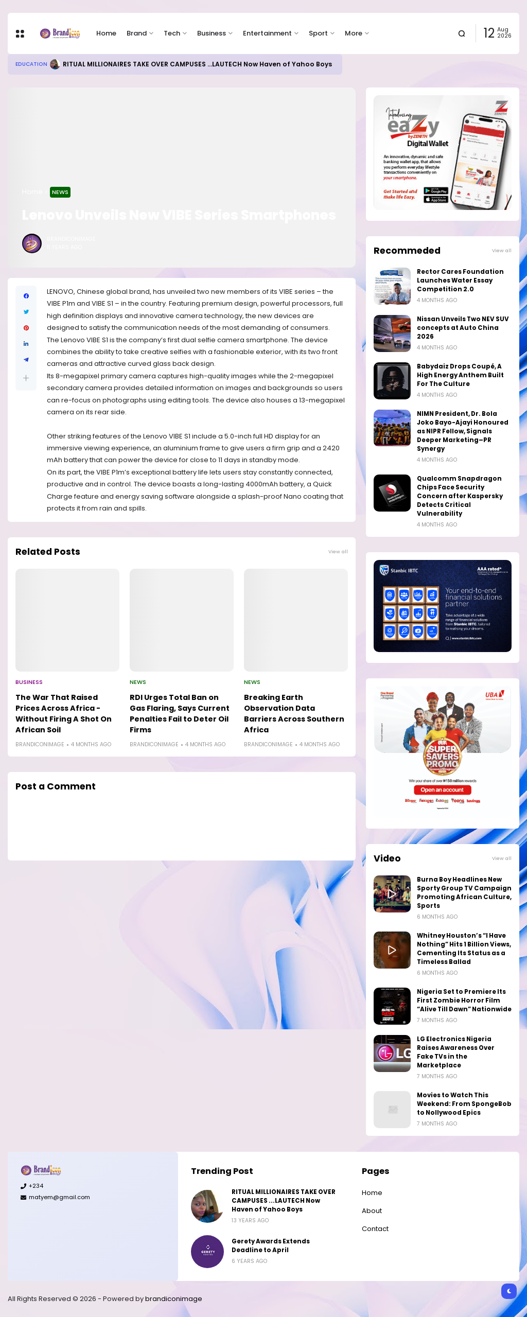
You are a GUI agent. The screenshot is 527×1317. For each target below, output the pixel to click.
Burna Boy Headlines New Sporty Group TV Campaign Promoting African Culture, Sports (464, 892)
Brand (137, 33)
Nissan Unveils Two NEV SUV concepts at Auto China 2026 (463, 328)
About (372, 1211)
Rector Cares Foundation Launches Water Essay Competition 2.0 (460, 280)
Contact (375, 1229)
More (353, 33)
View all (338, 551)
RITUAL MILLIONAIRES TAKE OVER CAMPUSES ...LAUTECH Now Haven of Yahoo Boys (197, 64)
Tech (172, 33)
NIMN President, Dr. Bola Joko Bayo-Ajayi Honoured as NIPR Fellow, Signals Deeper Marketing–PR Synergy (462, 431)
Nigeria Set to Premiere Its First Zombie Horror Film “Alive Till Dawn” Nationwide (464, 1000)
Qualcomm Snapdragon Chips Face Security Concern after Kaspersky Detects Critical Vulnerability (460, 496)
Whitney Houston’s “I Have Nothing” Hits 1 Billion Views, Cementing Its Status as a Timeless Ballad (464, 949)
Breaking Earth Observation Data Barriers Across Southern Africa (294, 713)
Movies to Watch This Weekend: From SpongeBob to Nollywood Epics (464, 1104)
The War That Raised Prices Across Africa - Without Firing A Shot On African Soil (63, 713)
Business (211, 33)
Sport (318, 33)
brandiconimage (173, 1299)
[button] (26, 378)
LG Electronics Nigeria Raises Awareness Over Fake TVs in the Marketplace (456, 1052)
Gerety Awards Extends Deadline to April (271, 1245)
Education (31, 64)
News (60, 192)
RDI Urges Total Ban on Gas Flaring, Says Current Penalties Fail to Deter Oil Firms (180, 713)
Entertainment (267, 33)
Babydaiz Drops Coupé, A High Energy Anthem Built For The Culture (460, 375)
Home (106, 33)
